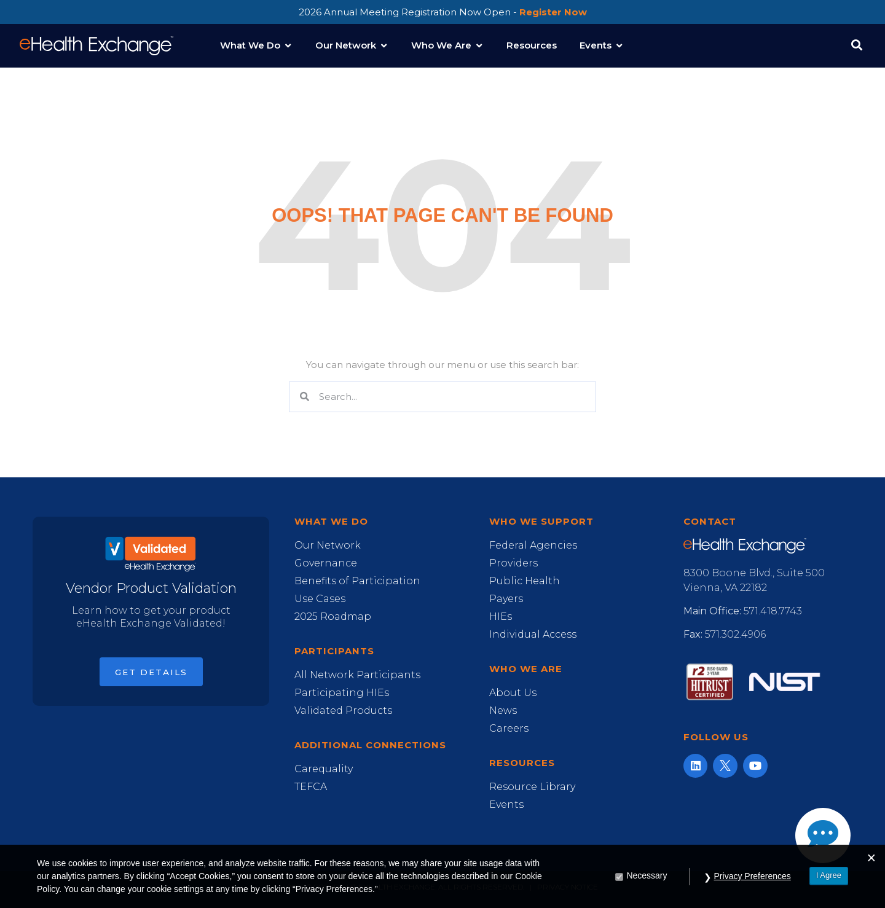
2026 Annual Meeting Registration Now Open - (443, 12)
